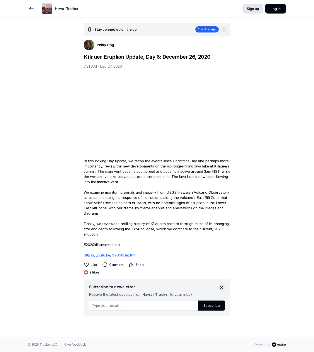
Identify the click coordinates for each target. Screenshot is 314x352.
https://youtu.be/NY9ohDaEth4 (110, 255)
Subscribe (211, 305)
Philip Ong (105, 45)
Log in (275, 9)
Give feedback (75, 344)
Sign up (253, 9)
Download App (207, 29)
